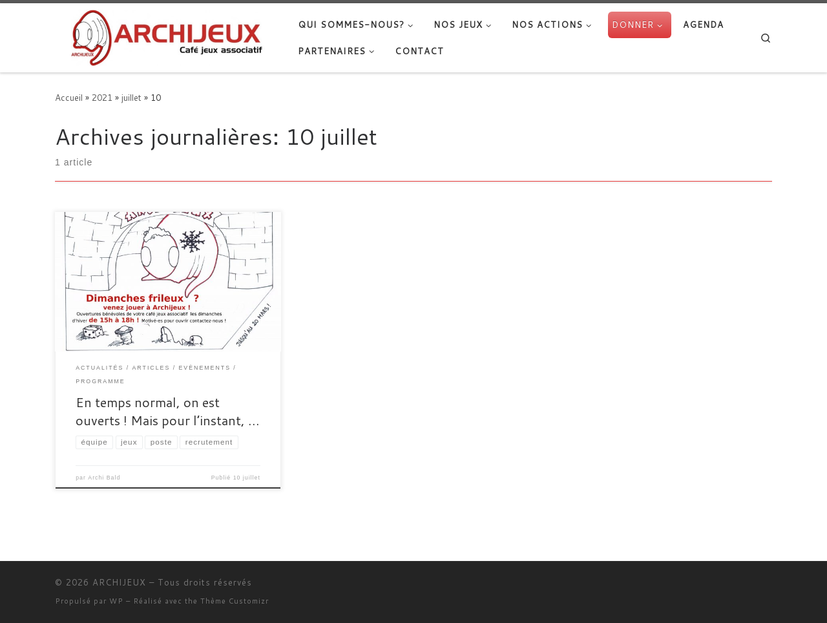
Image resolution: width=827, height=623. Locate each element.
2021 (102, 97)
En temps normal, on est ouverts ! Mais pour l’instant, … (168, 411)
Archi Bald (104, 477)
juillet (131, 97)
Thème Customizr (234, 601)
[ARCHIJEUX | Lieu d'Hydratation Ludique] (166, 34)
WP (116, 601)
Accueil (69, 97)
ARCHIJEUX (119, 582)
